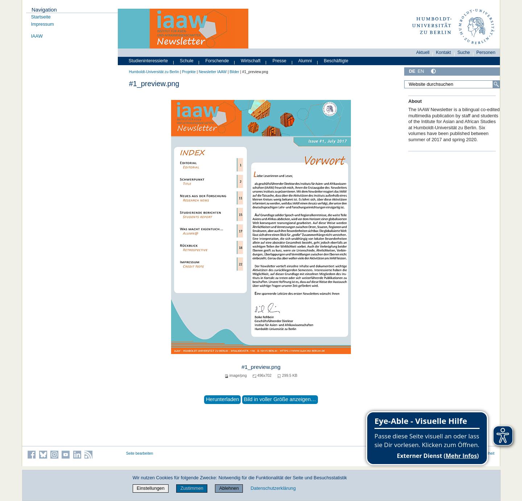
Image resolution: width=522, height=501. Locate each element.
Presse (279, 60)
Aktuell (423, 52)
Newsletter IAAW (213, 72)
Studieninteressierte (148, 60)
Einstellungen (151, 488)
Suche (463, 52)
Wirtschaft (251, 60)
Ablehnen (229, 488)
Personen (486, 52)
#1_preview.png (261, 367)
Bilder (234, 72)
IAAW (37, 36)
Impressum (42, 24)
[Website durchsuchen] (452, 84)
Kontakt (443, 52)
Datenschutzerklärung (272, 488)
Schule (187, 60)
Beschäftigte (336, 60)
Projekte (189, 72)
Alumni (305, 60)
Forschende (217, 60)
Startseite (41, 17)
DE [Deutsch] (412, 71)
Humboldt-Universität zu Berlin (154, 72)
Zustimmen (192, 488)
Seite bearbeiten (139, 453)
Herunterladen (222, 399)
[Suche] (496, 84)
